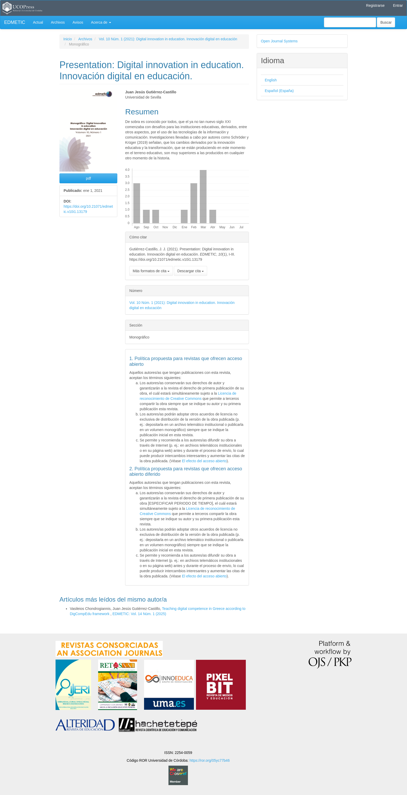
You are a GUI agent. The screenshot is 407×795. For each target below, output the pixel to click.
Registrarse (375, 5)
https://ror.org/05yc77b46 (209, 760)
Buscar (386, 22)
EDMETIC (14, 22)
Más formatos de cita (151, 271)
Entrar (398, 5)
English (271, 80)
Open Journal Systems (279, 41)
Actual (38, 22)
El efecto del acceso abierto (204, 461)
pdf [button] (88, 178)
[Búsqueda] (350, 22)
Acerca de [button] (101, 22)
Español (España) (279, 91)
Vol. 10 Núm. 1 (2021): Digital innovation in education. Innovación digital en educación (168, 39)
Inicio (67, 39)
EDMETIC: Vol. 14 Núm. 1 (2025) (139, 614)
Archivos (58, 22)
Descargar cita (190, 271)
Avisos (78, 22)
